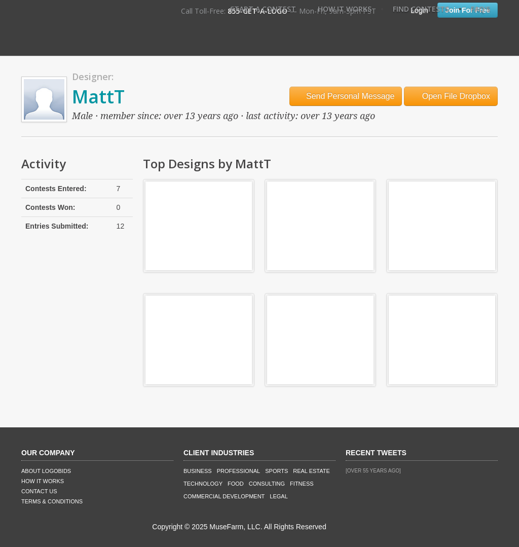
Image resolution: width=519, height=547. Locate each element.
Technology (203, 484)
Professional (239, 471)
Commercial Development (224, 496)
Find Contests (421, 9)
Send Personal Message (346, 96)
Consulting (267, 484)
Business (197, 471)
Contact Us (39, 491)
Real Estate (311, 471)
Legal (278, 496)
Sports (276, 471)
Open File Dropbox (451, 96)
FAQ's (480, 9)
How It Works (345, 9)
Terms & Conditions (52, 501)
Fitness (301, 484)
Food (236, 484)
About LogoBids (46, 471)
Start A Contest (263, 9)
